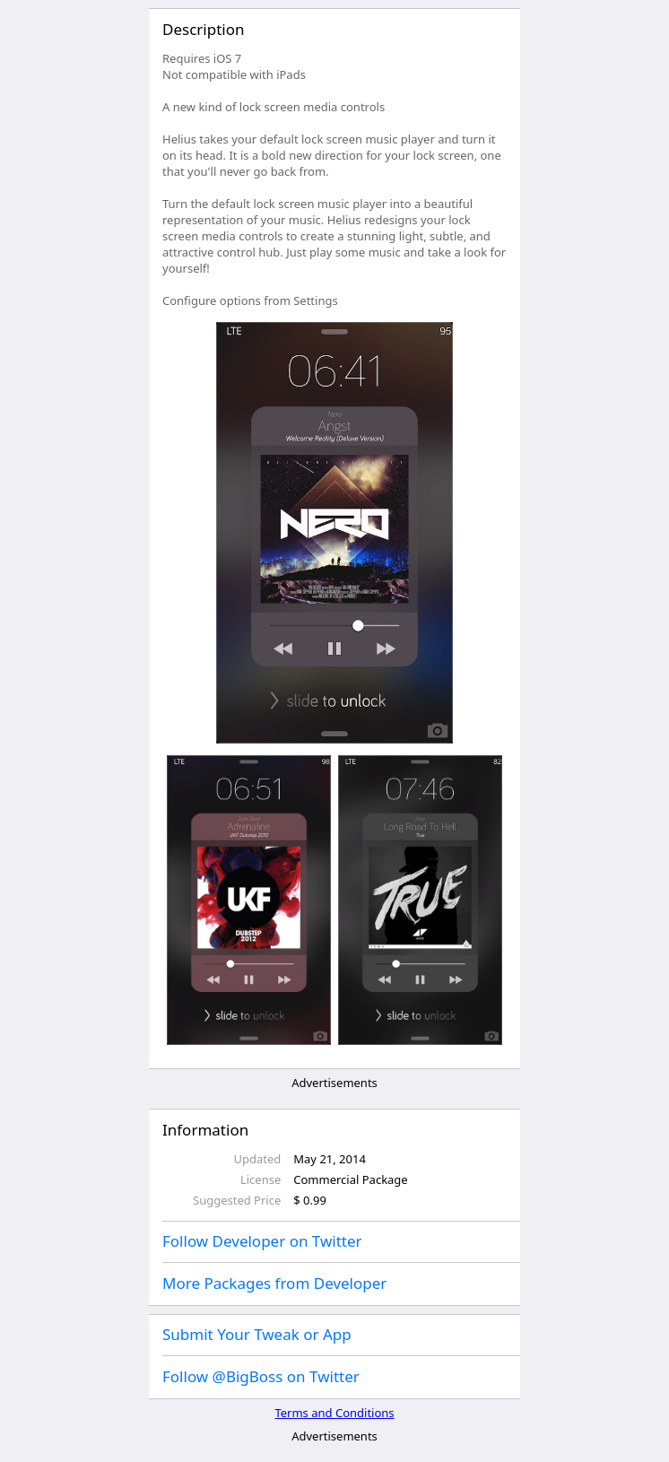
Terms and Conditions (334, 1413)
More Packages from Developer (274, 1283)
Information (205, 1129)
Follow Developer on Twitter (262, 1241)
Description (203, 29)
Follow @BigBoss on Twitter (261, 1376)
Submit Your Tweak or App (257, 1334)
